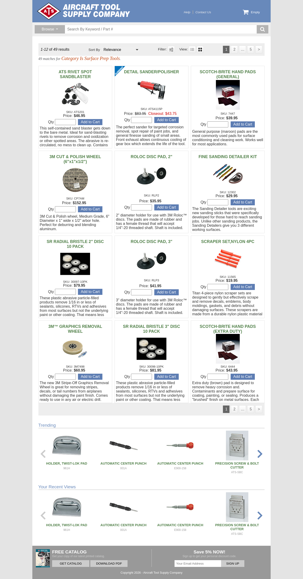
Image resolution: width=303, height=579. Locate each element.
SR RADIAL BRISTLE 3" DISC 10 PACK (151, 329)
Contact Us (203, 12)
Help (187, 12)
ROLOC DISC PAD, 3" (151, 241)
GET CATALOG (71, 563)
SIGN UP (232, 563)
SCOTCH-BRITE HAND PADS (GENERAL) (228, 74)
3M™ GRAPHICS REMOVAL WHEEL (75, 329)
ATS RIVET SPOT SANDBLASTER (75, 74)
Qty (62, 122)
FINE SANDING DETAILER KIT (228, 156)
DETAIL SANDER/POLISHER (151, 72)
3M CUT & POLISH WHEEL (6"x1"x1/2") (75, 159)
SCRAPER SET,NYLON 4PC (227, 241)
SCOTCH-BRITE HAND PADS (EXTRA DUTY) (228, 329)
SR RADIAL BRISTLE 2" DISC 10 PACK (75, 244)
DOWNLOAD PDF (109, 563)
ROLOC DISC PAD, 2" (151, 156)
